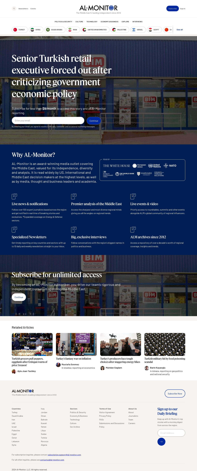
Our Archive (75, 427)
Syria (14, 445)
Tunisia (44, 437)
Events (33, 8)
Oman (43, 416)
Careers (131, 423)
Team (130, 419)
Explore (125, 21)
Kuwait (44, 423)
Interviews (137, 21)
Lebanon (15, 441)
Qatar (14, 437)
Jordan (44, 412)
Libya (43, 430)
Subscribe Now (175, 393)
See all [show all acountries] (180, 29)
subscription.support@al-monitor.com (64, 454)
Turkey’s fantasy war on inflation (73, 358)
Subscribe (173, 8)
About (131, 412)
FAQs (101, 419)
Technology (91, 21)
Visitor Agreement (107, 412)
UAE (13, 423)
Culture (79, 21)
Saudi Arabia (17, 416)
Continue (19, 297)
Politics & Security (63, 21)
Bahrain (44, 419)
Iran (13, 419)
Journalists (133, 416)
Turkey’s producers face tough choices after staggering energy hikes (120, 360)
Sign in (182, 8)
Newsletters (23, 8)
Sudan (43, 434)
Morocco (44, 441)
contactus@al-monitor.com (52, 460)
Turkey (14, 412)
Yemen (43, 427)
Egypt (14, 434)
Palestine (16, 430)
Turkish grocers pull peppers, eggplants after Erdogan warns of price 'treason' (29, 362)
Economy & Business (109, 21)
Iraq (42, 408)
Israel (14, 427)
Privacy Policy (105, 416)
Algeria (44, 445)
